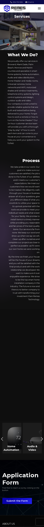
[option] (11, 438)
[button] (2, 439)
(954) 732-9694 (18, 2)
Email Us (31, 2)
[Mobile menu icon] (39, 8)
